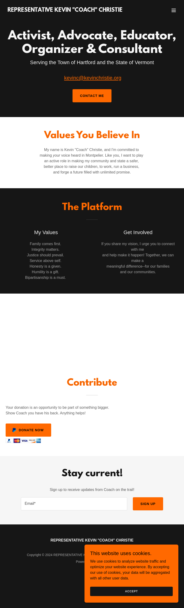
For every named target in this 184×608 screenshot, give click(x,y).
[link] (65, 10)
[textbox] (74, 503)
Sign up (148, 504)
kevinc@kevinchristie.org (92, 78)
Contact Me (92, 96)
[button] (173, 10)
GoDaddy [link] (101, 562)
